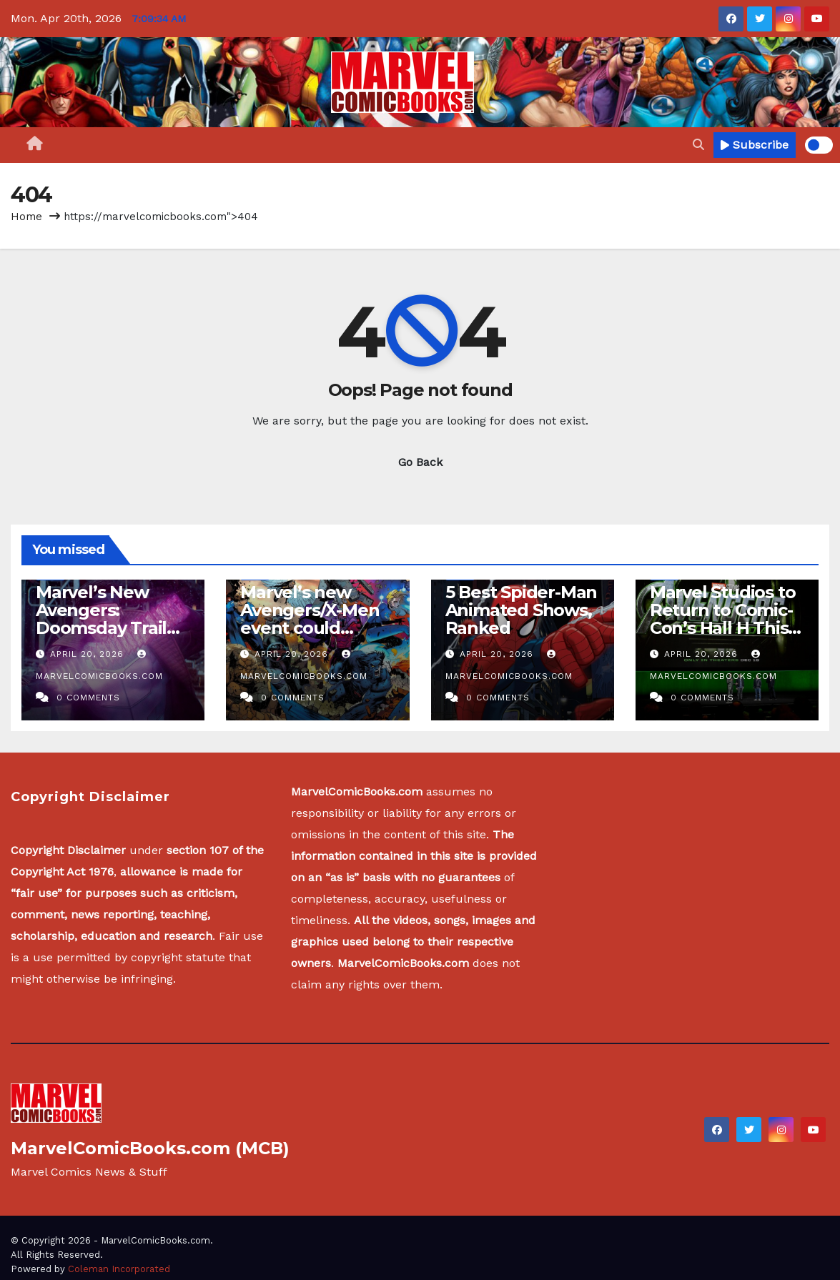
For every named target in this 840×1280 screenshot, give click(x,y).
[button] (698, 145)
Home (26, 216)
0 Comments (88, 698)
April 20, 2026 (88, 654)
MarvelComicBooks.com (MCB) (150, 1148)
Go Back (420, 462)
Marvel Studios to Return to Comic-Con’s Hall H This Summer (723, 619)
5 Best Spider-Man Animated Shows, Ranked (521, 610)
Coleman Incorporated (119, 1269)
